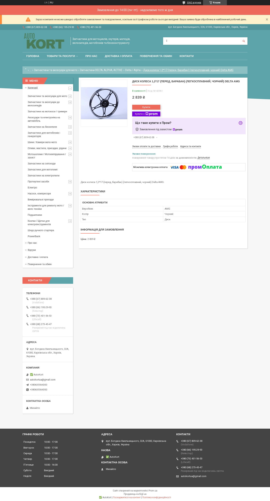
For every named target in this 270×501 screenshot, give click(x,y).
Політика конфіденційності (156, 497)
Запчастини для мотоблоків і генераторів (44, 134)
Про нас (91, 56)
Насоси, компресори (39, 193)
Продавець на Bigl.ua (135, 494)
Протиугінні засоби (38, 181)
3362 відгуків (194, 2)
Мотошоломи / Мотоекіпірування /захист (47, 156)
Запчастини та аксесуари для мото (55, 70)
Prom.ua (153, 490)
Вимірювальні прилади (41, 199)
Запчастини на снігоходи (42, 163)
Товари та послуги (61, 56)
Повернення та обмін (156, 56)
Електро (32, 187)
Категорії (33, 87)
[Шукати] (244, 41)
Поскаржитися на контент (127, 497)
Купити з (146, 114)
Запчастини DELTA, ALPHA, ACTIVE (101, 70)
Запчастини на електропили (43, 175)
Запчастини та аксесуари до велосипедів (44, 104)
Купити (146, 107)
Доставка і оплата (118, 56)
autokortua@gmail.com (43, 379)
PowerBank (34, 236)
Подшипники (35, 214)
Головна (32, 56)
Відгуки (32, 250)
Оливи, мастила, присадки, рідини (47, 148)
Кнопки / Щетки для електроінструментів (39, 222)
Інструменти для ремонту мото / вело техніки (46, 207)
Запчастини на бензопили (42, 126)
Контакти (187, 56)
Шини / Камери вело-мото (42, 142)
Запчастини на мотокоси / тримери (47, 111)
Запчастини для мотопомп (43, 169)
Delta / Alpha (133, 70)
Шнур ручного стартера (41, 230)
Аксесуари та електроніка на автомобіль (44, 119)
